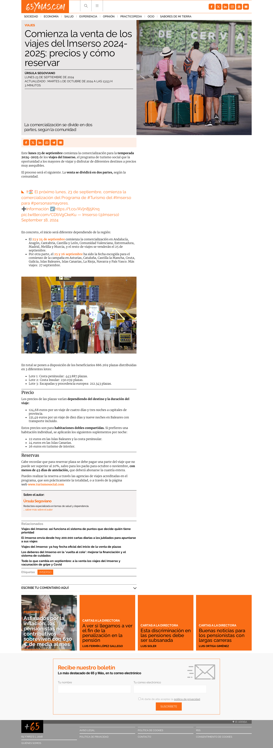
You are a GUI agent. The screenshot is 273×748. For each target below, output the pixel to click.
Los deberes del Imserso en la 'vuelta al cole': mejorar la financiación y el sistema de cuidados (73, 553)
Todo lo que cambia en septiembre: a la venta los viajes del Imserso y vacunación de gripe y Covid (70, 562)
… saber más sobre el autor (37, 509)
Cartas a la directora (101, 620)
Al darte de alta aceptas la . (169, 699)
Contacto (144, 736)
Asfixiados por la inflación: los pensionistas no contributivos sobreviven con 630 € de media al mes (48, 631)
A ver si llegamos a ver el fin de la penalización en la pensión (107, 633)
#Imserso (122, 197)
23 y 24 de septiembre (48, 239)
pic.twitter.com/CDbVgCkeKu (48, 214)
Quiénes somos (31, 743)
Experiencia (88, 16)
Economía (51, 16)
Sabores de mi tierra (175, 16)
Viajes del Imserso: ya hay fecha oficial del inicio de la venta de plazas (71, 546)
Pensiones (32, 612)
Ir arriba (240, 721)
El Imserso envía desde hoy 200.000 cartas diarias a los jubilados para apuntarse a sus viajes (78, 539)
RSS (198, 730)
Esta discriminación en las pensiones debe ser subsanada (166, 635)
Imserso (45, 572)
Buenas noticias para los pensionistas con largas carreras (222, 635)
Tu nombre (65, 682)
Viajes (30, 25)
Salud (69, 16)
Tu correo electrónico (147, 682)
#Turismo (96, 197)
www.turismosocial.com (46, 484)
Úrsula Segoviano (40, 73)
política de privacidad (187, 699)
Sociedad (31, 16)
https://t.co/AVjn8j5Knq (77, 208)
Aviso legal (87, 730)
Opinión (109, 16)
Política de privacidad (94, 736)
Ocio (151, 16)
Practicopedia (131, 16)
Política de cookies (150, 730)
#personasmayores (49, 203)
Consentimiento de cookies (214, 736)
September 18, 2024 (39, 220)
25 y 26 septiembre (68, 254)
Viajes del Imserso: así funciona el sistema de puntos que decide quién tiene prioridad (76, 530)
